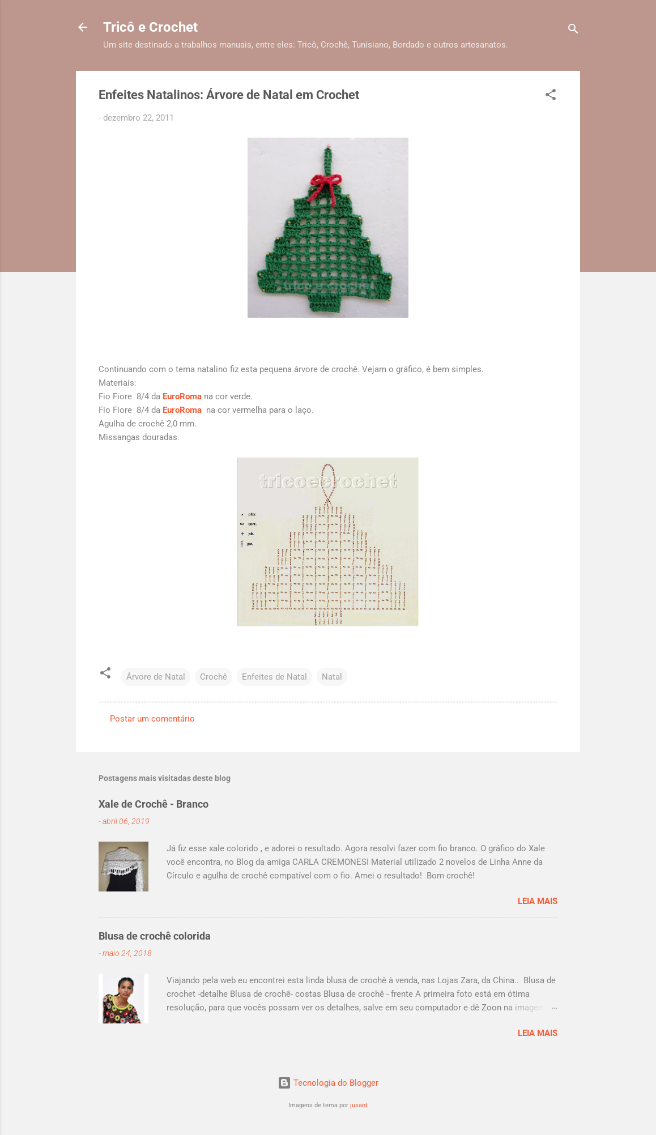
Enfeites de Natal (274, 677)
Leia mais (537, 901)
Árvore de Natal (155, 677)
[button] (550, 96)
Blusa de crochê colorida (155, 936)
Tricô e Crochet (150, 27)
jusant (359, 1105)
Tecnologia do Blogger (328, 1083)
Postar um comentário (152, 719)
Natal (332, 677)
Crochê (213, 677)
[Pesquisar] (573, 31)
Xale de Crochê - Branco (153, 804)
